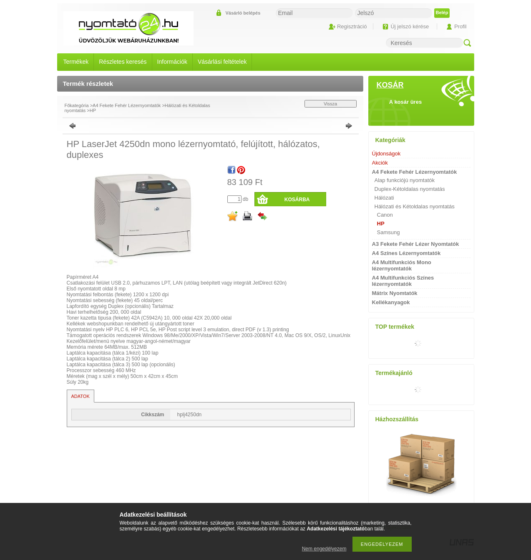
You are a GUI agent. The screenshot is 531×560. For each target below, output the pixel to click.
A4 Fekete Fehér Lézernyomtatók (127, 105)
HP (93, 110)
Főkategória (77, 105)
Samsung (388, 232)
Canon (385, 215)
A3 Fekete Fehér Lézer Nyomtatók (415, 244)
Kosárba (297, 199)
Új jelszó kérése (409, 26)
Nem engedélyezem (324, 549)
